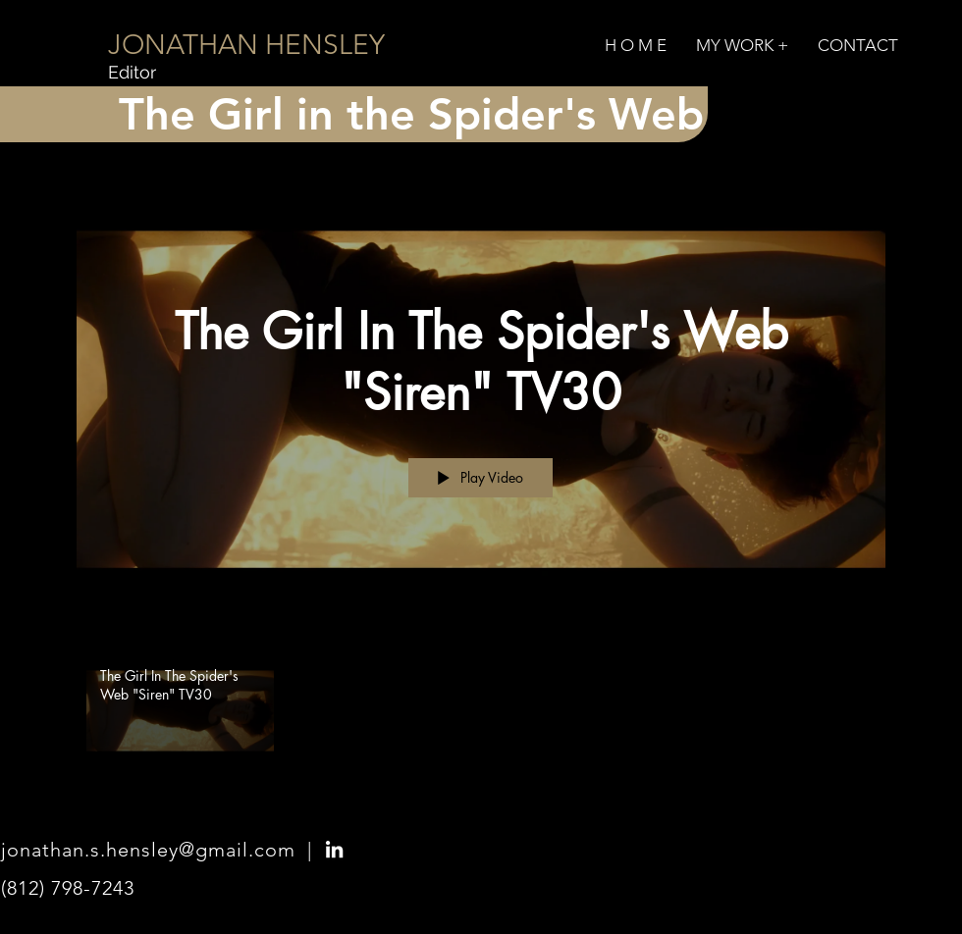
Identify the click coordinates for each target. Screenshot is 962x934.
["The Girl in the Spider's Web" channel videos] (481, 716)
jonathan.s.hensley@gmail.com (148, 849)
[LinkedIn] (334, 849)
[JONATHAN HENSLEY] (246, 45)
